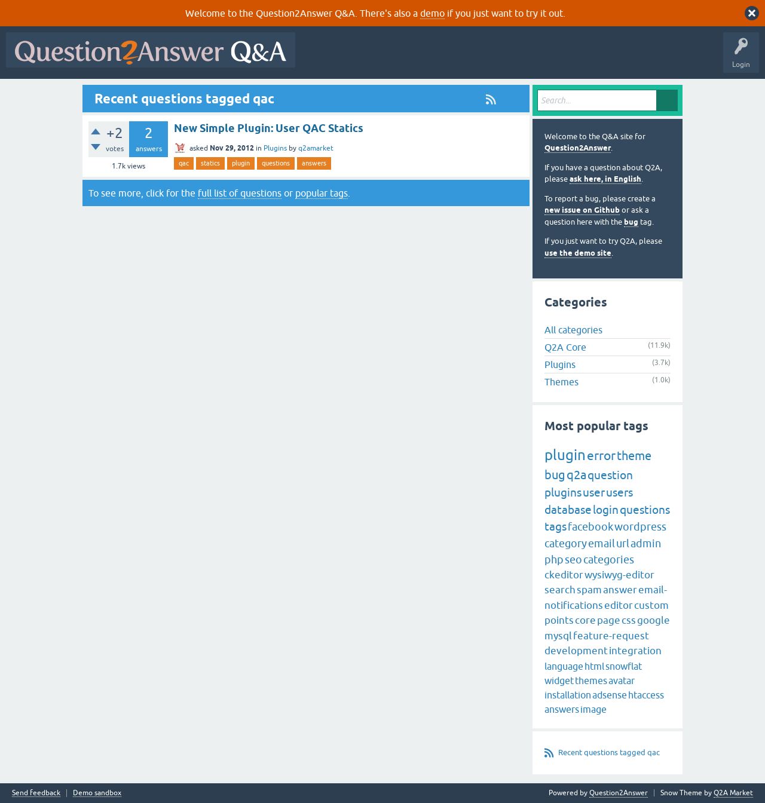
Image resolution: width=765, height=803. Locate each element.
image (593, 709)
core (585, 620)
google (653, 620)
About (669, 58)
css (629, 620)
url (622, 543)
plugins (563, 492)
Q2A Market (733, 793)
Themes (561, 381)
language (563, 666)
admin (646, 543)
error (601, 455)
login (606, 509)
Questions (369, 58)
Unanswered (457, 58)
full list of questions (239, 193)
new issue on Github (582, 210)
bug (631, 221)
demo (432, 13)
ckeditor (563, 575)
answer (620, 590)
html (594, 666)
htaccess (646, 694)
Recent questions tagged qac (609, 752)
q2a (576, 475)
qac (184, 163)
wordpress (640, 526)
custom (651, 605)
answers (314, 163)
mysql (558, 636)
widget (559, 680)
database (568, 509)
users (619, 492)
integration (635, 651)
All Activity (322, 58)
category (565, 543)
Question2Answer (577, 147)
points (559, 620)
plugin (241, 163)
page (608, 620)
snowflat (623, 666)
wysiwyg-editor (619, 575)
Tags (502, 58)
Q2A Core (565, 347)
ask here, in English (605, 178)
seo (573, 559)
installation (567, 694)
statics (210, 163)
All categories (573, 329)
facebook (590, 526)
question (610, 475)
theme (634, 455)
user (594, 492)
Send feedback (36, 793)
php (554, 559)
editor (618, 605)
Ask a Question (590, 58)
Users (540, 58)
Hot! (411, 58)
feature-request (611, 636)
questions (276, 163)
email (601, 543)
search (560, 590)
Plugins (275, 148)
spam (589, 590)
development (576, 651)
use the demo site (577, 253)
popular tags (321, 193)
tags (555, 526)
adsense (609, 694)
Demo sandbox (97, 793)
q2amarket (315, 148)
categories (608, 559)
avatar (621, 680)
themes (591, 680)
